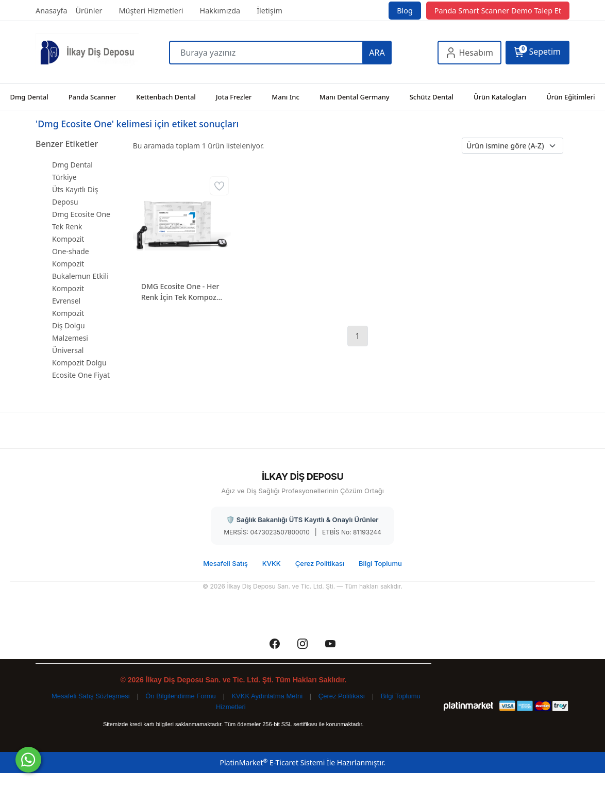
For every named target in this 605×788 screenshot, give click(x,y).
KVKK (271, 563)
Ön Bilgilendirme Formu (180, 696)
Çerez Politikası (319, 563)
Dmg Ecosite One (81, 214)
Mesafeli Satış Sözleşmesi (91, 696)
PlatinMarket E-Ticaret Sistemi (272, 762)
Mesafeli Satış (225, 563)
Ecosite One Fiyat (81, 375)
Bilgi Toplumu (380, 563)
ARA (376, 52)
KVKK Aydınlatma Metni (266, 696)
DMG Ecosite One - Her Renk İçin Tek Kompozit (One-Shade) (181, 292)
